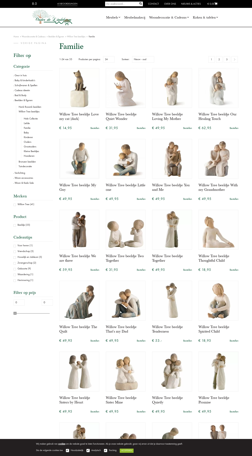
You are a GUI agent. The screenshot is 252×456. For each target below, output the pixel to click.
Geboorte (22, 268)
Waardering (24, 274)
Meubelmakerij (134, 17)
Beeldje (21, 225)
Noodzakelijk (77, 450)
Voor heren (23, 245)
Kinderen (28, 137)
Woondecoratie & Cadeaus (168, 17)
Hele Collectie (31, 118)
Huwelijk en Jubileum (28, 257)
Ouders (27, 142)
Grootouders (30, 146)
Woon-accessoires (24, 178)
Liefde (27, 123)
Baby (26, 132)
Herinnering (24, 280)
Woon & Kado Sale (24, 183)
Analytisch (96, 450)
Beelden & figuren (56, 37)
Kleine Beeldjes (31, 151)
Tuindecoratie (25, 166)
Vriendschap (24, 251)
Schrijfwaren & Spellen (26, 85)
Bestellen (94, 128)
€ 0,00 (212, 4)
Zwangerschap (25, 263)
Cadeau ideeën (22, 90)
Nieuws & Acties (191, 4)
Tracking (113, 450)
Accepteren (126, 450)
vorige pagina (34, 43)
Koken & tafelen (204, 17)
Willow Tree (23, 204)
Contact (153, 4)
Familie (27, 128)
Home (16, 37)
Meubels (112, 17)
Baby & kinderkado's (25, 80)
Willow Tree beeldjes (76, 37)
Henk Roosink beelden (30, 107)
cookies (61, 444)
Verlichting (20, 173)
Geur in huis (21, 75)
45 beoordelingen (67, 4)
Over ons (170, 4)
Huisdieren (29, 156)
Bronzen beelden (27, 162)
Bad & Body (20, 95)
